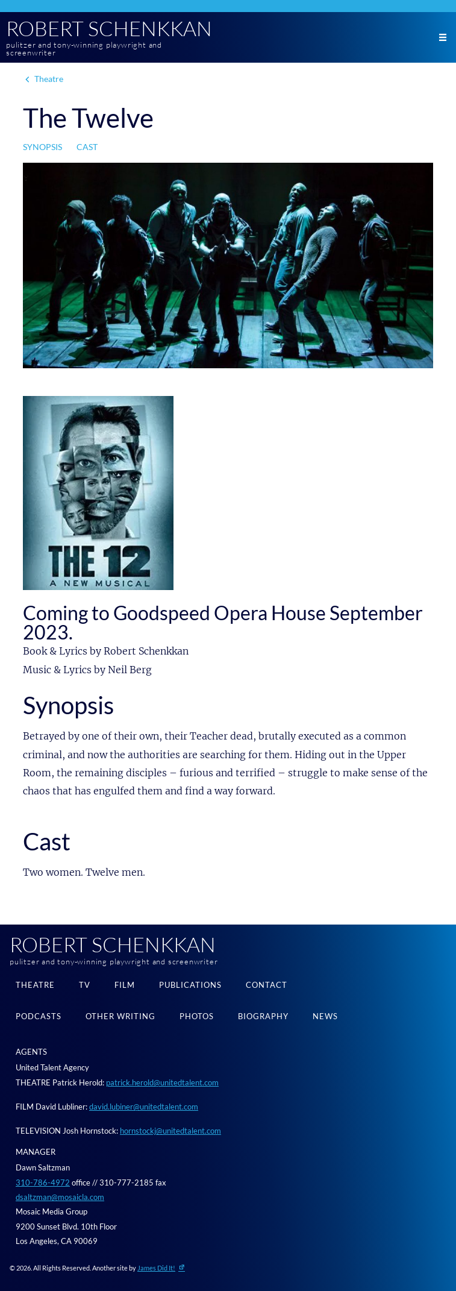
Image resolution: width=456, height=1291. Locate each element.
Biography (263, 1016)
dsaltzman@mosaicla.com (60, 1197)
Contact (266, 985)
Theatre (48, 79)
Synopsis (42, 147)
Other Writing (120, 1016)
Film (124, 985)
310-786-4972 (43, 1182)
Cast (87, 147)
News (325, 1016)
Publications (190, 985)
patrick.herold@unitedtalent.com (162, 1082)
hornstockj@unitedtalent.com (170, 1131)
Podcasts (38, 1016)
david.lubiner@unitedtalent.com (143, 1106)
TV (84, 985)
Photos (197, 1016)
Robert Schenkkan (109, 28)
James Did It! (156, 1268)
